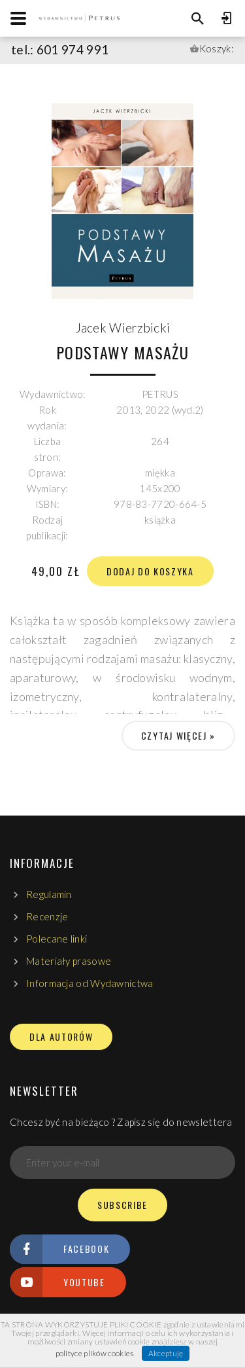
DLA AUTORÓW (61, 1037)
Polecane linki (56, 939)
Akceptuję (166, 1353)
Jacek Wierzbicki (123, 327)
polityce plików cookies (95, 1353)
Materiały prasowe (68, 961)
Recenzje (47, 916)
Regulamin (49, 894)
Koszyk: (216, 48)
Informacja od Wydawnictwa (90, 983)
